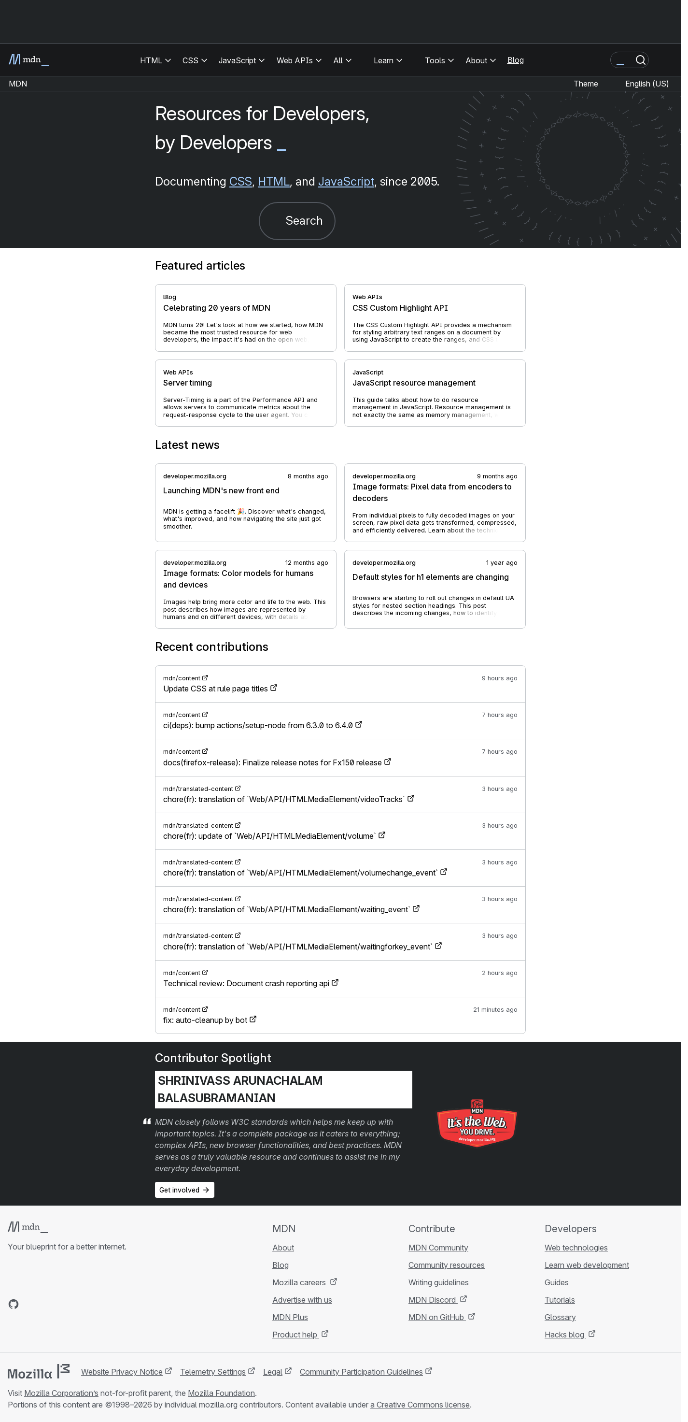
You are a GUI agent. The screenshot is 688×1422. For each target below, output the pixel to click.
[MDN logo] (28, 1227)
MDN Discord (433, 1300)
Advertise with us (302, 1300)
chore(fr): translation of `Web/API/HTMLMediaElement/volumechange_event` (300, 872)
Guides (557, 1282)
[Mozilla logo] (39, 1371)
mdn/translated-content (198, 788)
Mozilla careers (300, 1282)
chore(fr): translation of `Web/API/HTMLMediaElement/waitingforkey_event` (298, 946)
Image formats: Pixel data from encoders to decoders (432, 492)
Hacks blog (565, 1334)
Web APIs (367, 297)
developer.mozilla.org (194, 476)
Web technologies (576, 1247)
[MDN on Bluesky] (31, 1304)
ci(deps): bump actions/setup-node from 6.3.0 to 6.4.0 (258, 725)
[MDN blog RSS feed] (83, 1304)
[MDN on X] (48, 1304)
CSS (240, 181)
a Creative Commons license (420, 1404)
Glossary (560, 1317)
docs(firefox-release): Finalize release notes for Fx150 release (272, 762)
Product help (295, 1334)
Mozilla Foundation (221, 1393)
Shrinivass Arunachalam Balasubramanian (240, 1089)
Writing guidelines (438, 1282)
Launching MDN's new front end (221, 490)
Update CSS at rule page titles (215, 688)
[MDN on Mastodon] (65, 1304)
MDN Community (438, 1247)
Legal (272, 1372)
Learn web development (587, 1265)
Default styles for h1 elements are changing (430, 577)
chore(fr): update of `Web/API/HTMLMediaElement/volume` (269, 836)
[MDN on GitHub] (13, 1304)
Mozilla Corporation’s (61, 1393)
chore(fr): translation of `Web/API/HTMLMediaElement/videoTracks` (284, 799)
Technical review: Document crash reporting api (246, 983)
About (283, 1247)
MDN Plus (290, 1317)
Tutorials (560, 1300)
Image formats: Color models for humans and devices (238, 578)
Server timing (187, 383)
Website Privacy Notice (122, 1372)
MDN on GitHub (437, 1317)
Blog (515, 60)
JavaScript (346, 181)
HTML (274, 181)
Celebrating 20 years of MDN (216, 308)
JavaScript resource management (414, 383)
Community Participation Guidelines (361, 1372)
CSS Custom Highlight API (400, 308)
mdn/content (181, 678)
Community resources (446, 1265)
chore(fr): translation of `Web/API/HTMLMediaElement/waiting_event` (286, 909)
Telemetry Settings (213, 1372)
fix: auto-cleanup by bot (205, 1020)
